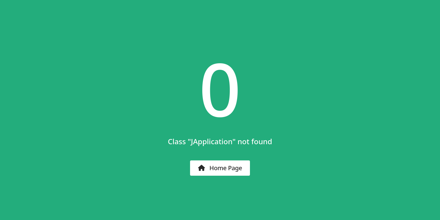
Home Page (220, 168)
